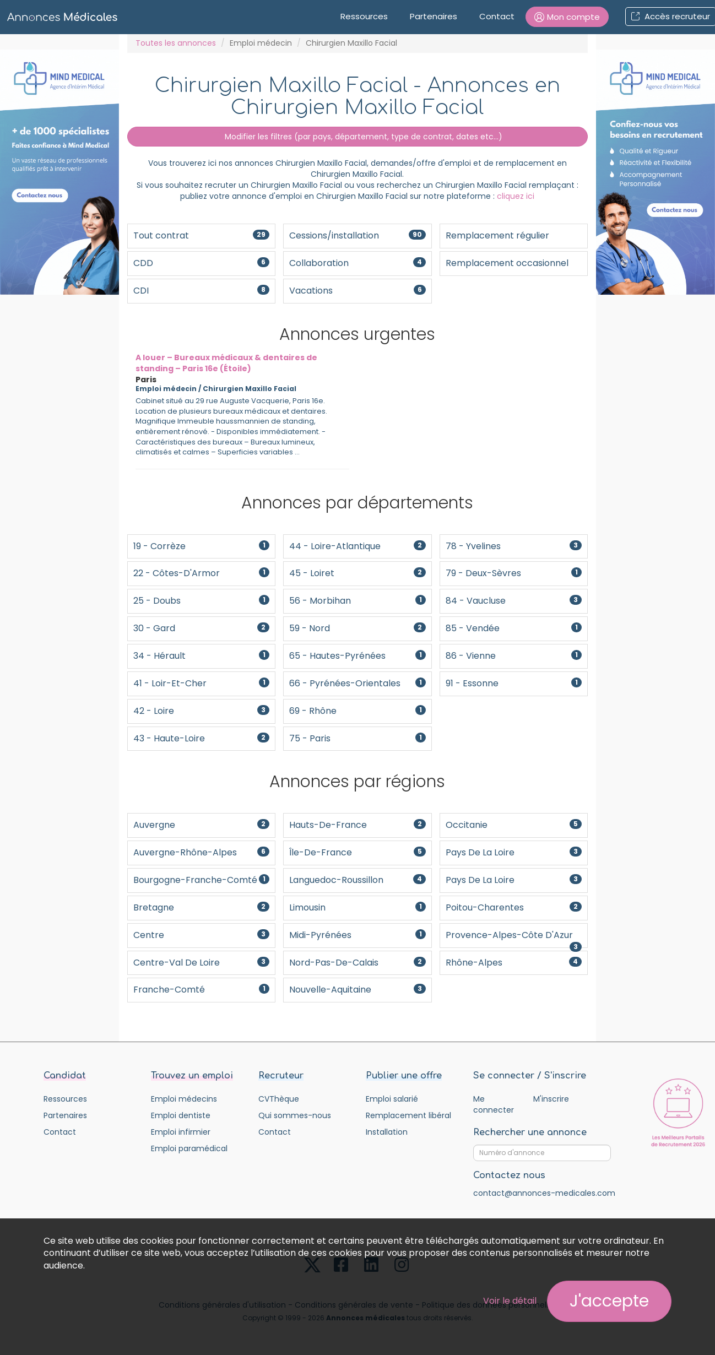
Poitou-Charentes (514, 907)
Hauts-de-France (357, 825)
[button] (567, 17)
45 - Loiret (357, 573)
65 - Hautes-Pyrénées (357, 655)
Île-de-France (357, 852)
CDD (201, 263)
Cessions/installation (357, 235)
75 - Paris (357, 738)
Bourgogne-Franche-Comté (201, 880)
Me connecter (493, 1104)
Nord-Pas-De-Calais (357, 962)
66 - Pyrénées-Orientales (357, 683)
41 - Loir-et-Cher (201, 683)
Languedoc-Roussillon (357, 880)
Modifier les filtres (357, 136)
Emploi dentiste (180, 1115)
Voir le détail (510, 1300)
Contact (496, 16)
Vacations (357, 290)
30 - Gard (201, 628)
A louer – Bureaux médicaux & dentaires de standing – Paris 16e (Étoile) (226, 363)
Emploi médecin (261, 42)
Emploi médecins (184, 1098)
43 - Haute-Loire (201, 738)
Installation (387, 1131)
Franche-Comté (201, 989)
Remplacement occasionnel (507, 263)
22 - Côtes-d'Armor (201, 573)
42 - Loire (201, 710)
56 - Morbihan (357, 600)
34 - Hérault (201, 655)
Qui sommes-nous (294, 1115)
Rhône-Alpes (514, 962)
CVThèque (278, 1098)
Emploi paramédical (189, 1148)
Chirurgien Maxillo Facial (249, 388)
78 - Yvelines (514, 546)
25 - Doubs (201, 600)
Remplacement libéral (408, 1115)
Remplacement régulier (497, 235)
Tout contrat (201, 235)
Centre (201, 935)
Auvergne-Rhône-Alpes (201, 852)
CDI (201, 290)
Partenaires (433, 16)
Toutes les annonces (176, 42)
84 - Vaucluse (514, 600)
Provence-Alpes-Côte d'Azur (514, 938)
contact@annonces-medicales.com (544, 1193)
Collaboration (357, 263)
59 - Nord (357, 628)
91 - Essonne (514, 683)
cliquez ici (515, 196)
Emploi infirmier (180, 1131)
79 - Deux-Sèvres (514, 573)
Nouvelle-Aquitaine (357, 989)
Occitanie (514, 825)
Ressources (364, 16)
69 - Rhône (357, 710)
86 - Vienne (514, 655)
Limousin (357, 907)
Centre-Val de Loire (201, 962)
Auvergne (201, 825)
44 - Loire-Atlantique (357, 546)
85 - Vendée (514, 628)
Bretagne (201, 907)
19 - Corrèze (201, 546)
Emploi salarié (392, 1098)
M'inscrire (551, 1098)
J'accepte (609, 1301)
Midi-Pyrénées (357, 935)
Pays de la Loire (514, 852)
